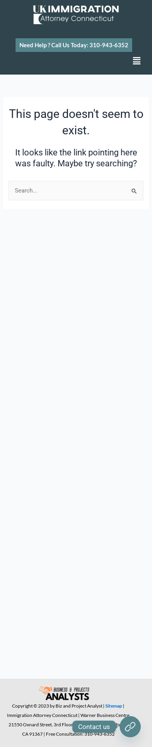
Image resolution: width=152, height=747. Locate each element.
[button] (74, 45)
